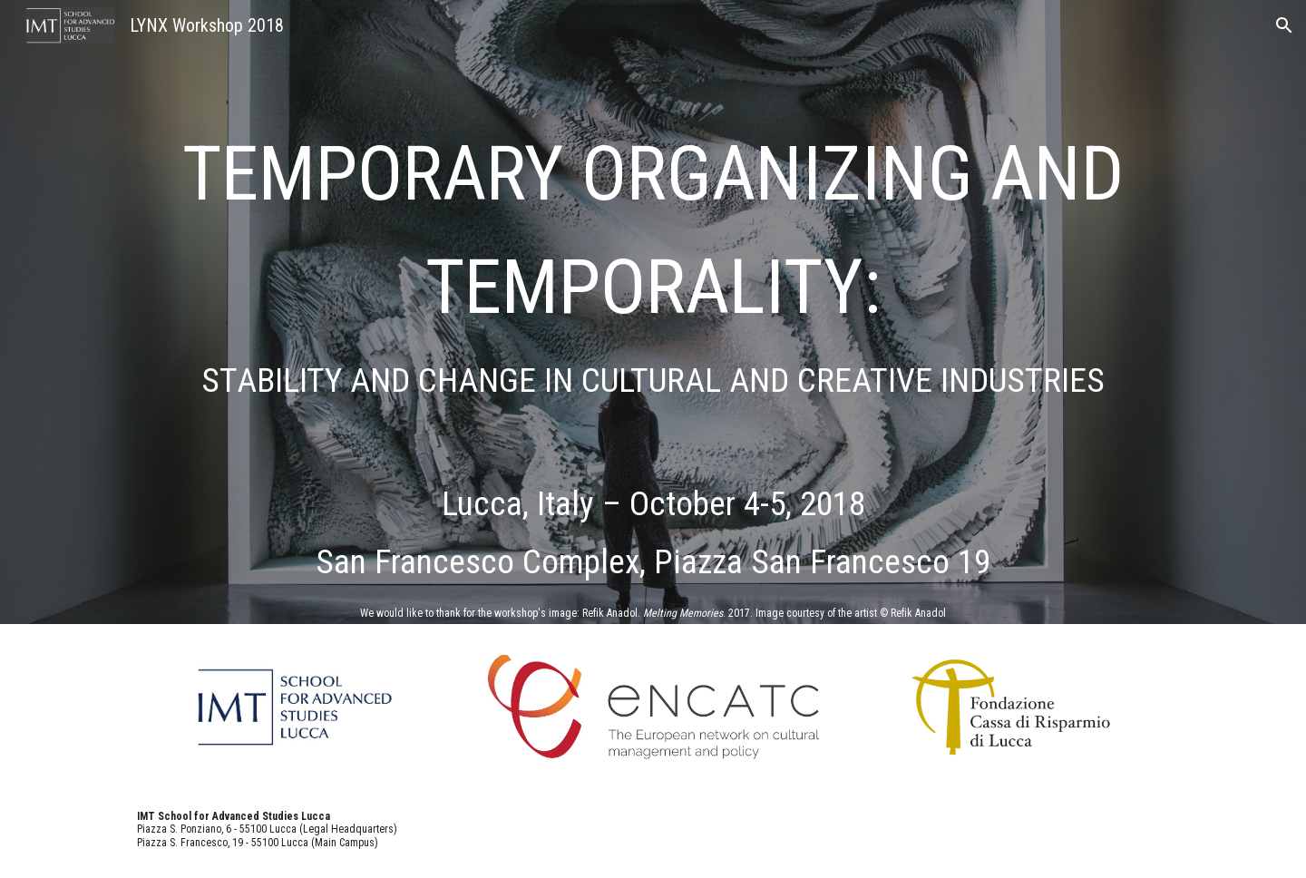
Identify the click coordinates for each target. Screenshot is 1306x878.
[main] (653, 173)
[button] (1284, 25)
